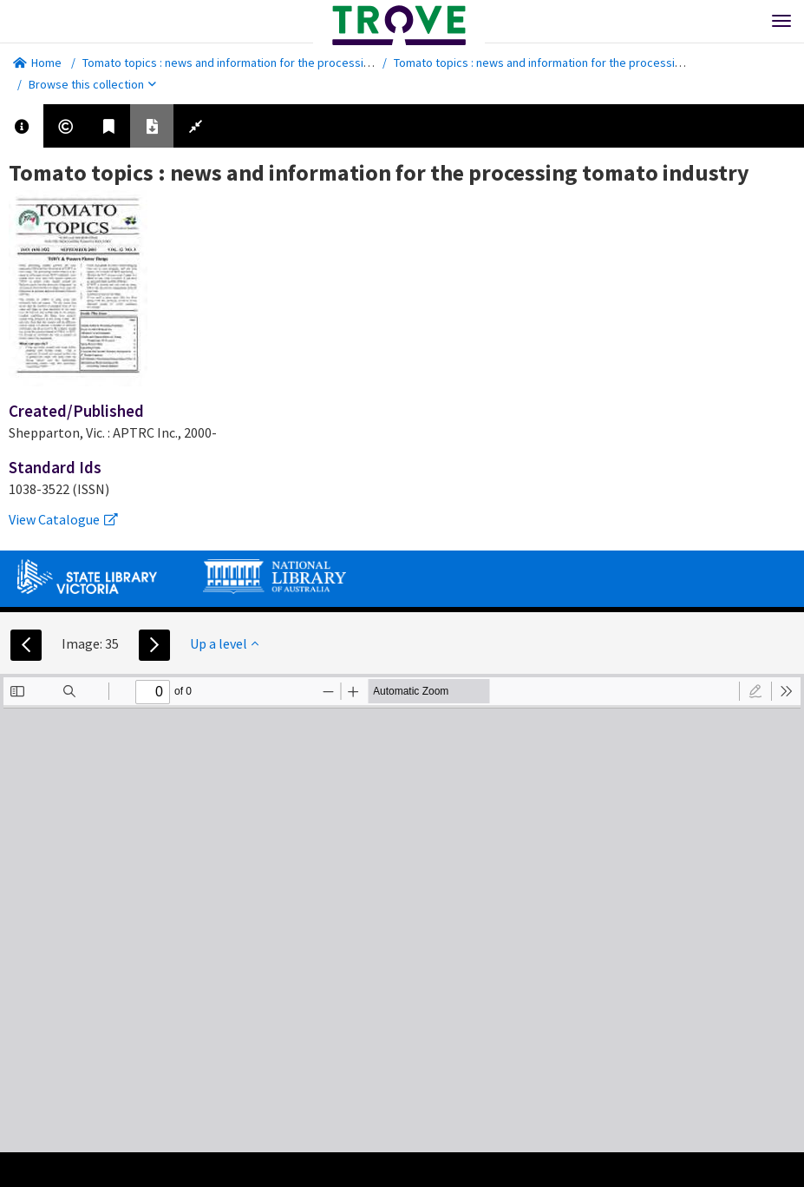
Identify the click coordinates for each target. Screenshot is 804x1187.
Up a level (224, 643)
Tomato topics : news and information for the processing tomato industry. (273, 62)
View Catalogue (63, 519)
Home (37, 62)
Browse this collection (92, 84)
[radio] (755, 691)
